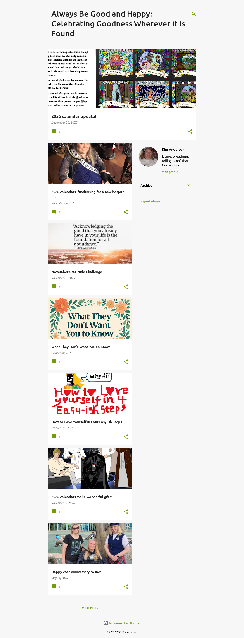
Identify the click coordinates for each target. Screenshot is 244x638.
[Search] (193, 14)
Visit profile (170, 172)
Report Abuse (150, 201)
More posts (90, 608)
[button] (190, 132)
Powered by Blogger (122, 623)
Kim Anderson (173, 149)
